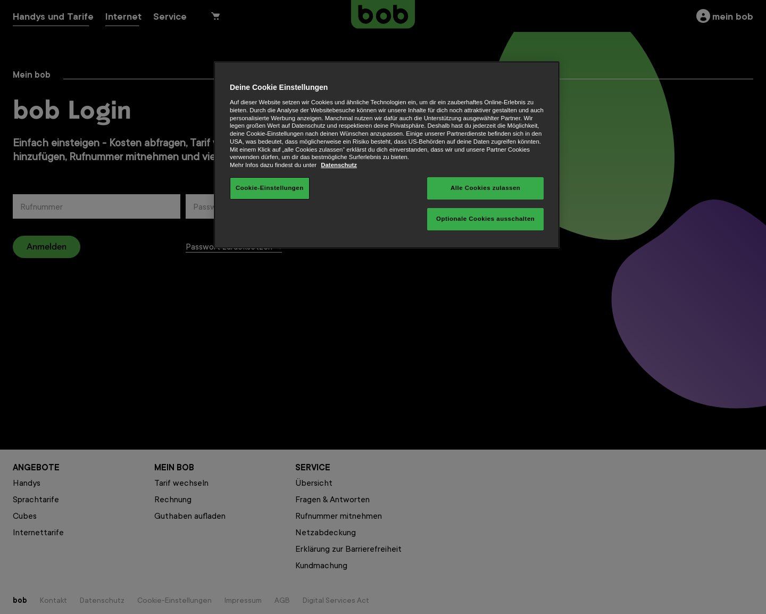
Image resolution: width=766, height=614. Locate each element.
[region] (387, 154)
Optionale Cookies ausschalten (485, 218)
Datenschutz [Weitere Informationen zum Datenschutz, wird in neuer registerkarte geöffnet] (339, 165)
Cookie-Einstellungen (270, 188)
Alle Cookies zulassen (485, 188)
